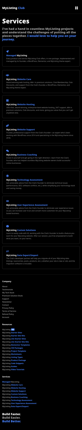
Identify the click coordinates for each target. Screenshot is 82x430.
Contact (5, 305)
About (4, 286)
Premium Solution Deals (12, 295)
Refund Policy (8, 314)
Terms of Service (9, 311)
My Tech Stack (8, 292)
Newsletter (7, 302)
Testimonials (7, 289)
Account (5, 317)
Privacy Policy (8, 308)
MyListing (13, 8)
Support (5, 299)
